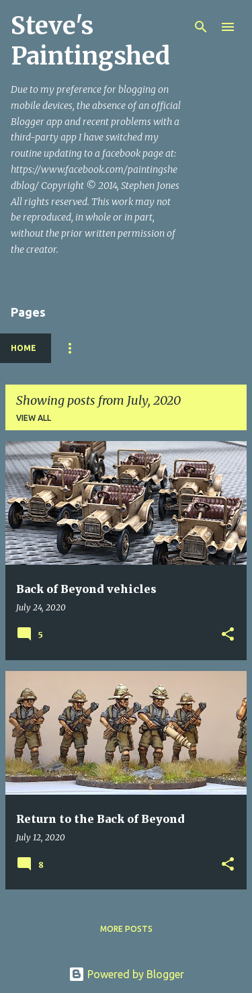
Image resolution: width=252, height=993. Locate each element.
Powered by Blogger (126, 974)
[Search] (201, 27)
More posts (126, 928)
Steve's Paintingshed (90, 41)
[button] (228, 635)
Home (23, 348)
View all (33, 417)
